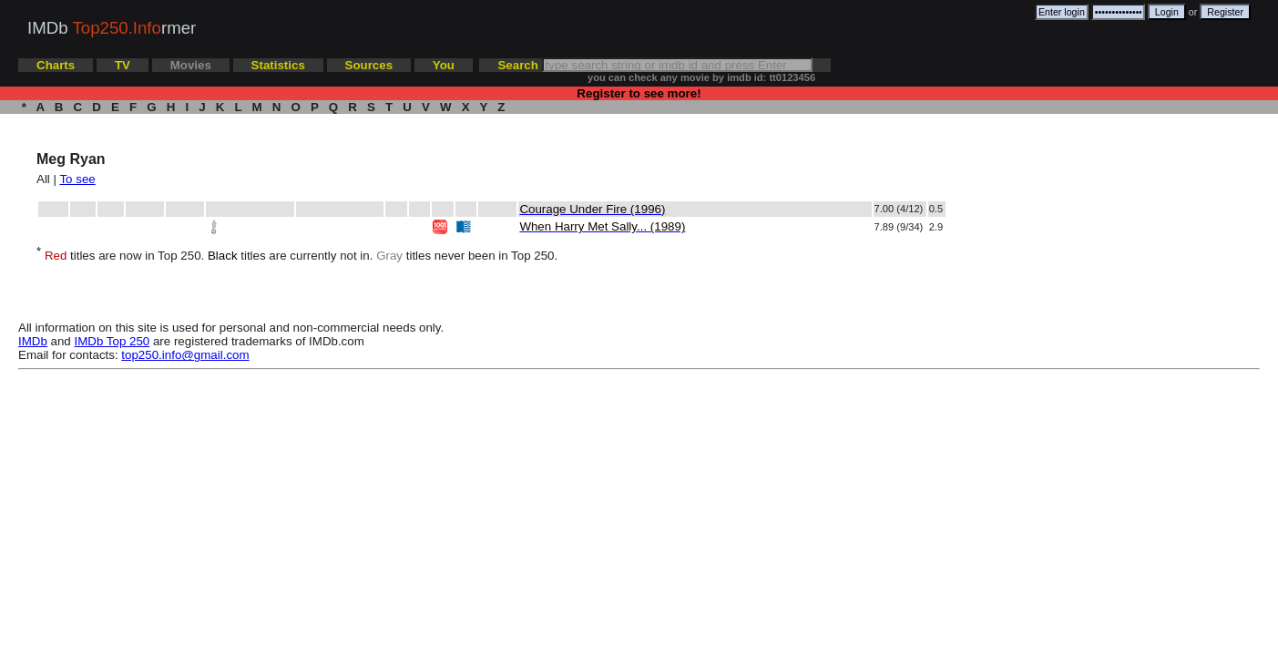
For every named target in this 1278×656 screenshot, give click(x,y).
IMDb (32, 341)
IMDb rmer (111, 27)
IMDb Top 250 (112, 341)
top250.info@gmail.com (185, 355)
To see (77, 179)
